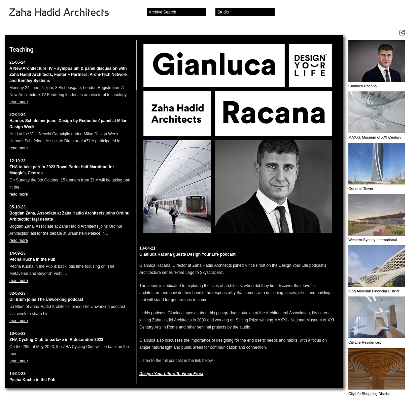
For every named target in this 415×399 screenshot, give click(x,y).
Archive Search (162, 12)
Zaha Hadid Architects (64, 13)
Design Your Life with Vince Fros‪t (171, 373)
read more (18, 101)
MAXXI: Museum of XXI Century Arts (374, 137)
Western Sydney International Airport (372, 240)
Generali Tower (360, 189)
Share (402, 32)
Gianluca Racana (362, 86)
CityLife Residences (364, 342)
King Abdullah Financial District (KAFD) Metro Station (373, 291)
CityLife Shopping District (369, 394)
